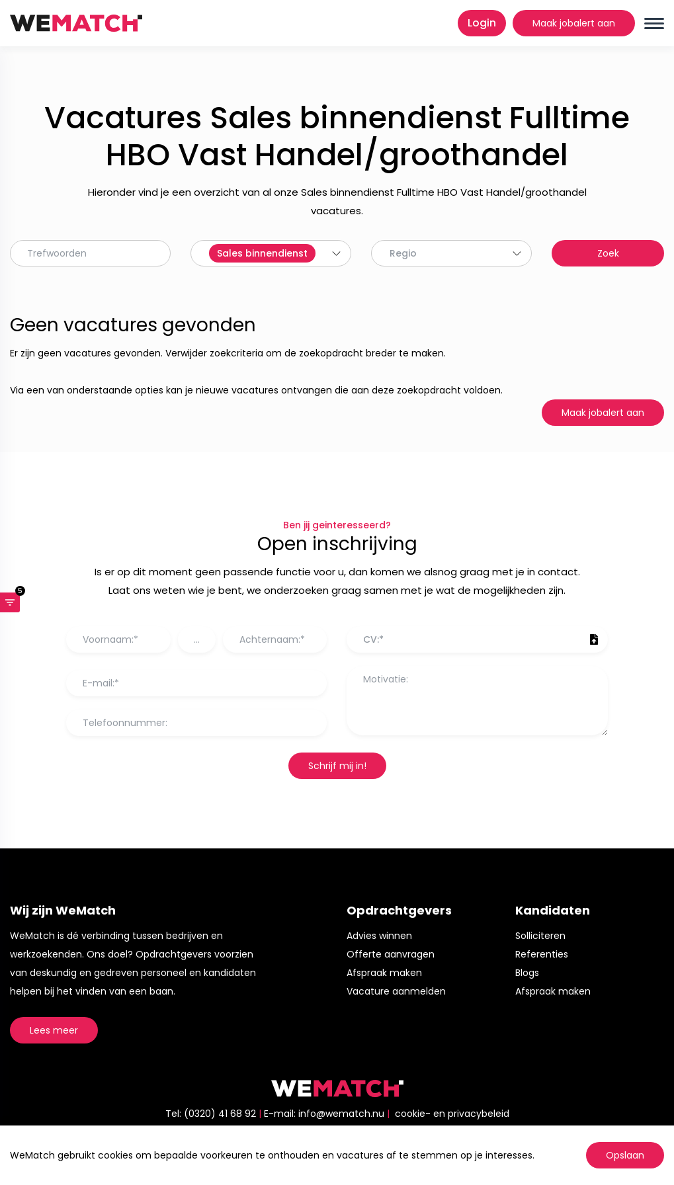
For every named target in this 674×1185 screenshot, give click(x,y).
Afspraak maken (384, 972)
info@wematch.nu (341, 1113)
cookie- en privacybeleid (452, 1113)
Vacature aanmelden (396, 991)
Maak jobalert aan (573, 23)
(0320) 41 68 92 (220, 1113)
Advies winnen (379, 935)
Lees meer (54, 1030)
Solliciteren (540, 935)
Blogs (527, 972)
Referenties (541, 954)
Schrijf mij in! (337, 765)
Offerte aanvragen (391, 954)
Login (482, 22)
